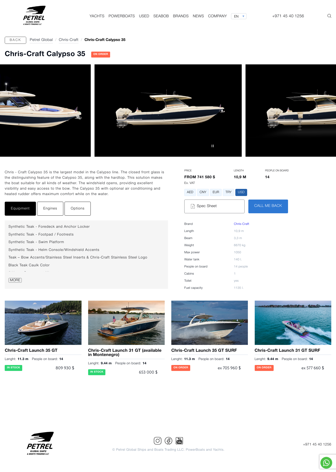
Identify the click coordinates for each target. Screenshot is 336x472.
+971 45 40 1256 (317, 444)
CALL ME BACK (268, 206)
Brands (181, 16)
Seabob (161, 16)
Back (15, 40)
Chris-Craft (241, 224)
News (198, 16)
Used (144, 16)
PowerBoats (122, 16)
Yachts (97, 16)
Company (217, 16)
